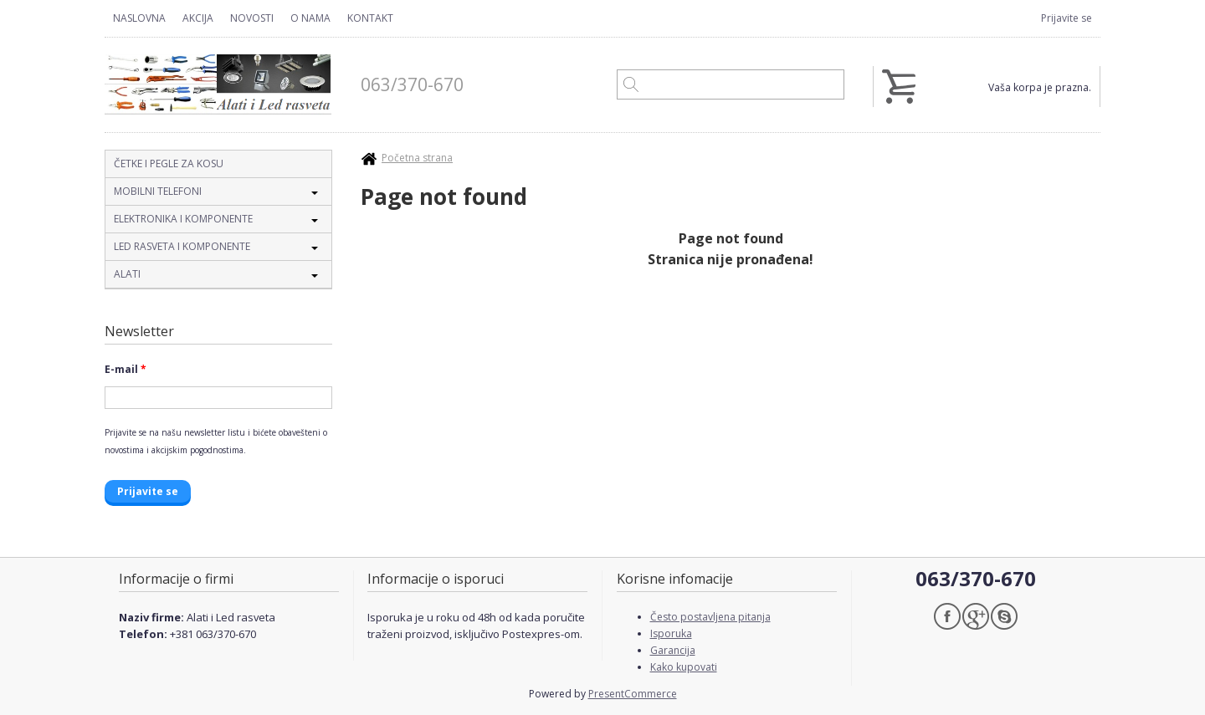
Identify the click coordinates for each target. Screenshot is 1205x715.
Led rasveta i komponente (182, 246)
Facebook (947, 616)
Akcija (197, 18)
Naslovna (139, 18)
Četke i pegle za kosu (168, 163)
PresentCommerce (632, 694)
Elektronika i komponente (183, 219)
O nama (310, 18)
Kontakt (370, 18)
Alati (127, 274)
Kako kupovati (683, 667)
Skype (1004, 616)
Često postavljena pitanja (710, 617)
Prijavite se (1066, 18)
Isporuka (671, 633)
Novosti (252, 18)
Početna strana (417, 158)
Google (975, 616)
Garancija (672, 650)
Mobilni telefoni (158, 191)
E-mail (125, 369)
